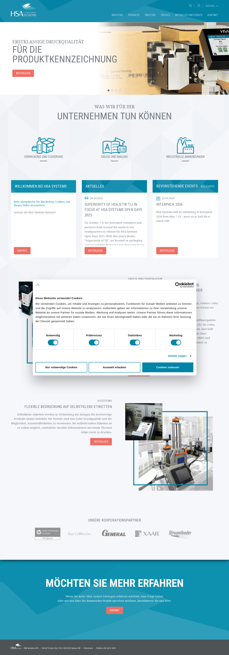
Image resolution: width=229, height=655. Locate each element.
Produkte (134, 15)
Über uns (150, 15)
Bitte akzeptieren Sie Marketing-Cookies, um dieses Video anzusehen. (42, 203)
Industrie (117, 15)
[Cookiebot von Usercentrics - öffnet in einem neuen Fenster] (178, 285)
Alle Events (207, 186)
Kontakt (213, 15)
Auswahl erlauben (114, 367)
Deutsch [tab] (210, 6)
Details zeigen (177, 355)
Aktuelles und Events (188, 15)
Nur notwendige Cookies (61, 367)
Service (165, 15)
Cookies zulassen (167, 367)
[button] (108, 90)
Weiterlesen (95, 250)
